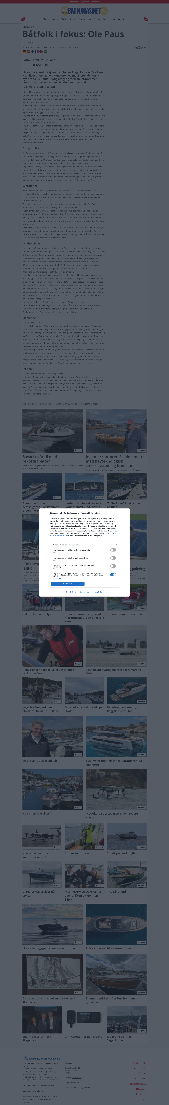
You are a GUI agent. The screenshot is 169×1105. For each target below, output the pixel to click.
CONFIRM (67, 584)
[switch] (113, 550)
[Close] (125, 513)
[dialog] (84, 552)
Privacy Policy (98, 592)
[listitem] (84, 545)
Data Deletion (71, 592)
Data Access (84, 592)
